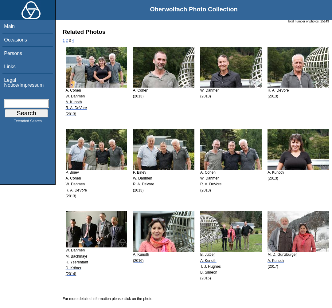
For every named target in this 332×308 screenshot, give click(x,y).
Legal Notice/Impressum (24, 82)
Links (9, 66)
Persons (13, 53)
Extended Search (28, 122)
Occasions (15, 39)
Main (9, 26)
